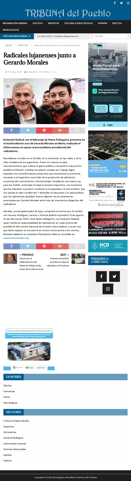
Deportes (53, 23)
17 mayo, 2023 (15, 72)
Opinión (102, 23)
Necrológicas (11, 29)
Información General (15, 23)
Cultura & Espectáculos (78, 23)
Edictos (117, 23)
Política (38, 23)
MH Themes (91, 477)
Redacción (32, 72)
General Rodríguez (13, 437)
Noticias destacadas (14, 449)
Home (6, 397)
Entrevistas (9, 432)
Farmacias (9, 391)
